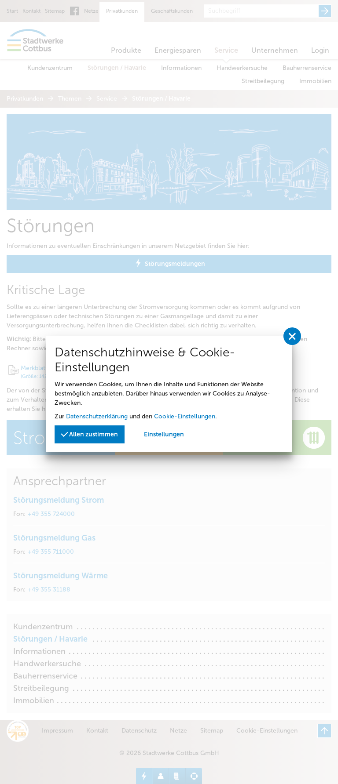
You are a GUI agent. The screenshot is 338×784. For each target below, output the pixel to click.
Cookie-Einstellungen (184, 416)
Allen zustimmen (89, 433)
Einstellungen (164, 434)
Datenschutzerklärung (97, 416)
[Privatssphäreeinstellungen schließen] (292, 336)
